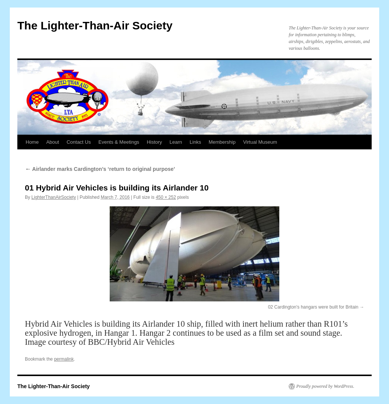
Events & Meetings (118, 142)
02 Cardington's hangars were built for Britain (313, 307)
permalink (64, 359)
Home (32, 142)
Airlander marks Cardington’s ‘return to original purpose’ (100, 169)
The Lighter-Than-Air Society (95, 25)
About (52, 142)
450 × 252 (166, 197)
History (154, 142)
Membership (222, 142)
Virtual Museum (260, 142)
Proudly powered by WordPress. (325, 386)
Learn (176, 142)
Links (195, 142)
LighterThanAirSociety (53, 197)
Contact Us (79, 142)
